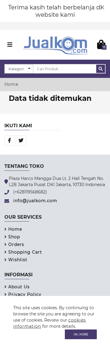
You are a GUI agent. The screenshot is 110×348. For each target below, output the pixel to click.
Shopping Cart (23, 252)
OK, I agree (81, 334)
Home (11, 84)
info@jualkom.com (35, 200)
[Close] (102, 7)
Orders (14, 244)
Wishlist (15, 259)
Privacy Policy (22, 294)
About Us (17, 287)
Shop (12, 237)
